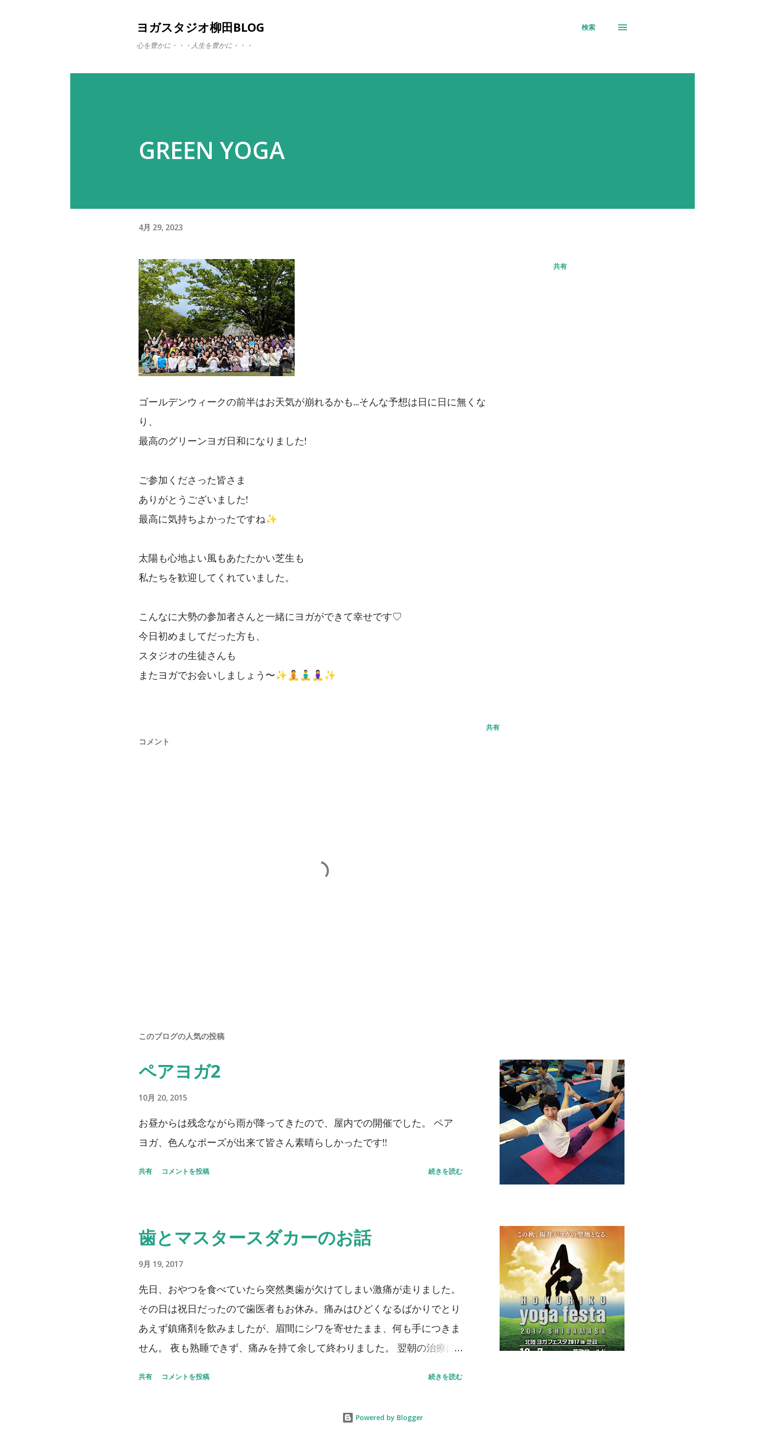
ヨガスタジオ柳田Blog (200, 27)
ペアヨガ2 (180, 1071)
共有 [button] (560, 266)
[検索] (588, 27)
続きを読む (445, 1171)
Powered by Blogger (382, 1417)
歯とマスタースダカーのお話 (255, 1237)
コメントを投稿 (185, 1171)
